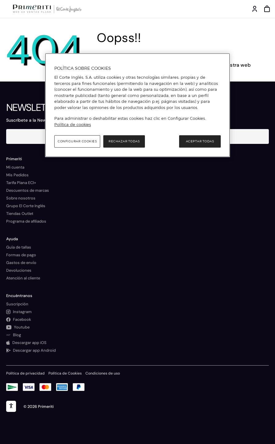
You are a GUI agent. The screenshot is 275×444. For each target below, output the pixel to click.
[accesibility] (11, 406)
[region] (137, 105)
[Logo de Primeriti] (33, 9)
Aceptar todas (200, 141)
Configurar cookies (77, 141)
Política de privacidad (25, 373)
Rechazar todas (124, 141)
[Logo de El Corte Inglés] (68, 9)
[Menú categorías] (6, 9)
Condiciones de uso (102, 373)
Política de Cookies (65, 373)
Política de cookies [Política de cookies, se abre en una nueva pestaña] (72, 124)
